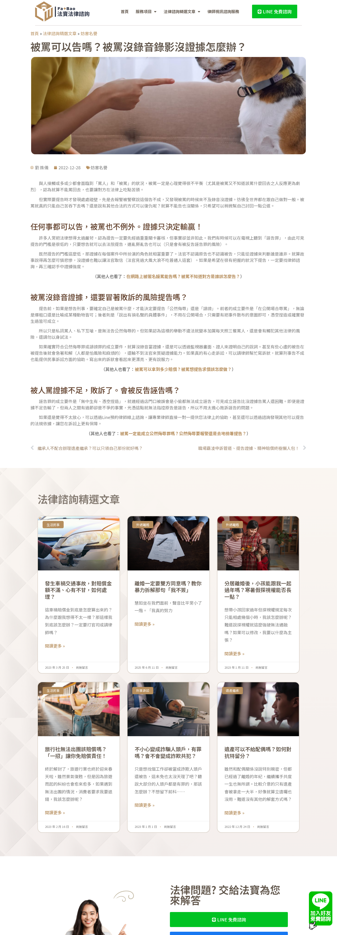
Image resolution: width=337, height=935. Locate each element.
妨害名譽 (89, 33)
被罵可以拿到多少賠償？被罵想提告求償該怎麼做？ (183, 369)
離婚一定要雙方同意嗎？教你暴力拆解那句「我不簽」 (168, 586)
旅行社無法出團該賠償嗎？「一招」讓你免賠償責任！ (76, 752)
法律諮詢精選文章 (182, 11)
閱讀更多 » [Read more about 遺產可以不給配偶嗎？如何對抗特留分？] (234, 813)
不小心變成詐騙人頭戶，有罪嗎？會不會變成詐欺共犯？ (168, 752)
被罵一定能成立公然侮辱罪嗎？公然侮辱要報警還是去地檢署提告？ (183, 433)
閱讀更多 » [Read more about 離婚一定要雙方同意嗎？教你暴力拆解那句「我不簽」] (144, 624)
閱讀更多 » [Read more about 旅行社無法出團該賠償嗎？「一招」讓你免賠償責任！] (55, 812)
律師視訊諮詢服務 (223, 11)
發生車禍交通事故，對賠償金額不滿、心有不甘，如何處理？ (78, 589)
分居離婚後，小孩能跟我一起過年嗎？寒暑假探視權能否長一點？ (257, 589)
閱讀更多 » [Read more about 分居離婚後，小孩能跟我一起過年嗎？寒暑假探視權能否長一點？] (234, 653)
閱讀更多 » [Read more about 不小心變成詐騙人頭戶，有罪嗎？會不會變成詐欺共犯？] (144, 805)
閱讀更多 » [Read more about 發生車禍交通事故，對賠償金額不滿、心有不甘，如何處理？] (55, 646)
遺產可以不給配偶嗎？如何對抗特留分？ (257, 752)
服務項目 (146, 11)
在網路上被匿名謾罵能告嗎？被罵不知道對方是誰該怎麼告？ (183, 276)
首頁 (125, 11)
